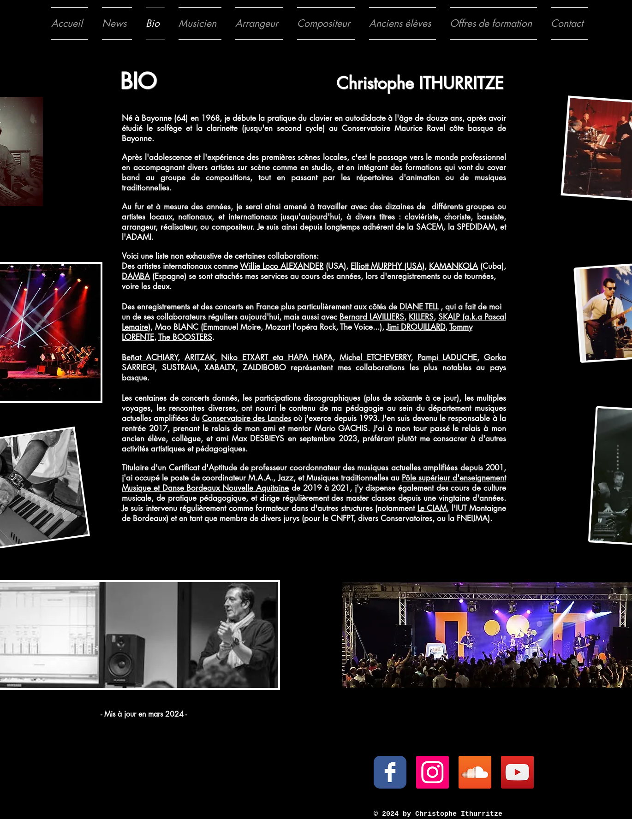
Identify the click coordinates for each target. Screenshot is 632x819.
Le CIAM (432, 508)
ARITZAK (200, 357)
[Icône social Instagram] (432, 772)
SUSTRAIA (179, 367)
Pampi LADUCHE (447, 357)
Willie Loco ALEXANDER (281, 266)
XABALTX (219, 367)
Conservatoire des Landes (246, 418)
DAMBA (136, 276)
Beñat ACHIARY (150, 357)
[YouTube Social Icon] (517, 772)
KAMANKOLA (453, 266)
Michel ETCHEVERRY (375, 357)
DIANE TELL (418, 307)
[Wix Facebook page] (390, 772)
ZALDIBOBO (264, 367)
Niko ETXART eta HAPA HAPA (277, 357)
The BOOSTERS (185, 337)
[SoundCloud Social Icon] (475, 772)
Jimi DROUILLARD (416, 327)
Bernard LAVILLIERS (372, 317)
